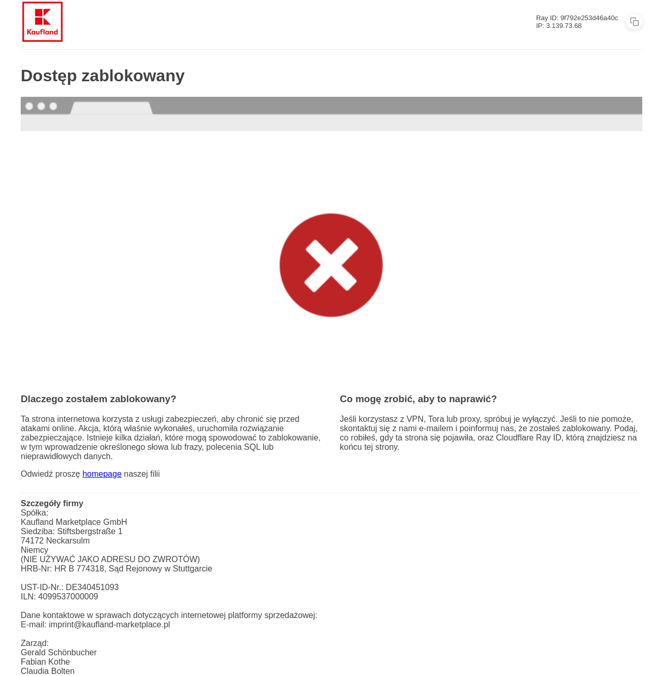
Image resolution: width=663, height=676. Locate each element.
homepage (102, 473)
